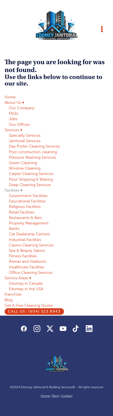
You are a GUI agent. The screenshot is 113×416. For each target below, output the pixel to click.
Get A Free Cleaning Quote (29, 305)
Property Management (29, 223)
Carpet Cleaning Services (31, 174)
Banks (14, 228)
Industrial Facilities (25, 239)
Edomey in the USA (26, 289)
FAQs (13, 113)
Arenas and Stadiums (27, 261)
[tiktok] (76, 328)
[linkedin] (89, 328)
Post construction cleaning (33, 152)
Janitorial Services (24, 141)
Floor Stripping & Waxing (31, 179)
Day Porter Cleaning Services (34, 146)
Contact (67, 395)
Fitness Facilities (23, 256)
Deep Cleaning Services (30, 185)
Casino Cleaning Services (31, 245)
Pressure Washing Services (32, 157)
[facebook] (24, 328)
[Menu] (102, 29)
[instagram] (37, 328)
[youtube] (63, 328)
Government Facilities (28, 196)
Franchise (13, 294)
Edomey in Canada (25, 283)
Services (13, 130)
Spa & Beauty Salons (27, 250)
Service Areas (18, 278)
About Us (14, 102)
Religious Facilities (25, 206)
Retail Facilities (21, 212)
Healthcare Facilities (26, 267)
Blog (8, 300)
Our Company (21, 108)
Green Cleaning (23, 163)
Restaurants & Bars (25, 218)
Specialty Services (24, 135)
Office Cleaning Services (30, 272)
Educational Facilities (27, 201)
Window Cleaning (24, 168)
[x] (50, 328)
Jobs (13, 119)
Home (10, 97)
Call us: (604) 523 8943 (34, 311)
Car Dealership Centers (29, 234)
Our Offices (19, 124)
